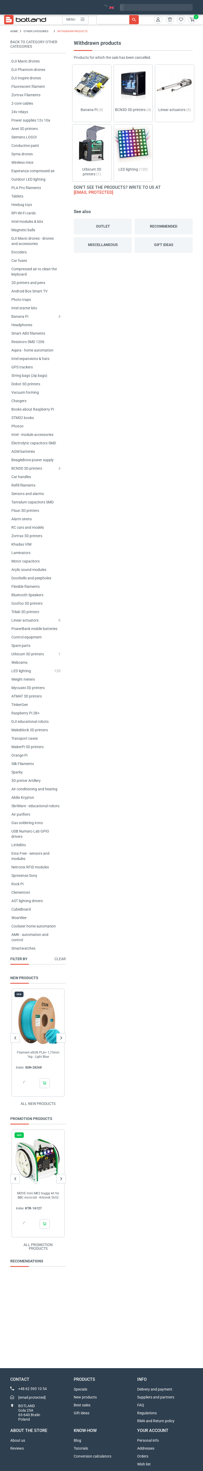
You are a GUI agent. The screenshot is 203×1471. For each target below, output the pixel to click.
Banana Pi (19, 316)
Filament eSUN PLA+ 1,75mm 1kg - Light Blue (38, 1055)
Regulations (147, 1413)
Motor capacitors (25, 561)
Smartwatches (23, 948)
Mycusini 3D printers (28, 688)
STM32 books (22, 418)
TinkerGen (19, 705)
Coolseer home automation (33, 926)
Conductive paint (25, 145)
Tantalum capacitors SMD (32, 502)
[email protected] (93, 192)
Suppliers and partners (155, 1397)
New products (85, 1397)
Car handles (21, 477)
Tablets (17, 196)
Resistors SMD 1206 (27, 342)
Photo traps (21, 299)
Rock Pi (17, 884)
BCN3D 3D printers (26, 468)
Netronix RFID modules (30, 867)
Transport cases (24, 738)
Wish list (144, 1464)
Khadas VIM (21, 544)
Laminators (20, 553)
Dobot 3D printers (25, 384)
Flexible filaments (25, 586)
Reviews (17, 1448)
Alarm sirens (21, 519)
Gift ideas (163, 245)
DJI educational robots (30, 721)
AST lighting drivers (27, 901)
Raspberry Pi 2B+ (25, 713)
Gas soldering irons (27, 823)
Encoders (19, 252)
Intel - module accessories (32, 434)
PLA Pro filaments (26, 188)
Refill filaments (23, 485)
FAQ (140, 1405)
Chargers (18, 401)
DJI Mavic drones (25, 61)
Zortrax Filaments (25, 95)
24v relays (19, 112)
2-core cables (22, 103)
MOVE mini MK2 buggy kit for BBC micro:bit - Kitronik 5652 (38, 1195)
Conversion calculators (92, 1456)
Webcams (19, 662)
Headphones (21, 325)
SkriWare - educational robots (35, 806)
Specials (80, 1389)
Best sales (82, 1405)
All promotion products (38, 1247)
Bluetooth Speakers (27, 595)
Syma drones (22, 154)
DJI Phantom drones (28, 70)
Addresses (145, 1448)
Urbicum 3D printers (27, 654)
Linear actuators (25, 620)
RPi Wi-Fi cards (23, 213)
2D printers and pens (28, 283)
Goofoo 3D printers (27, 603)
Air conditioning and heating (34, 789)
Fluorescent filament (28, 86)
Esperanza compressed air (33, 171)
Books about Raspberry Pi (32, 409)
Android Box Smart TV (29, 291)
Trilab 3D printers (25, 612)
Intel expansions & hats (30, 359)
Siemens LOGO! (24, 137)
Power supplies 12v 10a (30, 120)
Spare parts (20, 645)
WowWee (18, 918)
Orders (142, 1456)
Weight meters (23, 679)
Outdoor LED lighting (28, 179)
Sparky (17, 772)
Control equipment (26, 637)
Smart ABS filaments (28, 333)
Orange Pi (19, 755)
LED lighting (21, 671)
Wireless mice (22, 162)
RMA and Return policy (155, 1421)
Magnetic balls (23, 230)
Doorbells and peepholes (31, 578)
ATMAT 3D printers (26, 696)
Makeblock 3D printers (29, 730)
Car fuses (19, 260)
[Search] (117, 19)
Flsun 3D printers (25, 510)
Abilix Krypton (22, 797)
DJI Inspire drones (26, 78)
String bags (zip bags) (29, 375)
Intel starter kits (24, 308)
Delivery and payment (154, 1389)
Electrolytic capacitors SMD (33, 443)
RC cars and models (27, 527)
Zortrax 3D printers (26, 536)
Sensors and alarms (27, 494)
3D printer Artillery (26, 780)
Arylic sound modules (28, 570)
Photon (17, 426)
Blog (77, 1440)
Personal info (148, 1440)
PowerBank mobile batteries (34, 629)
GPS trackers (22, 367)
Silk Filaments (22, 764)
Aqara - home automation (32, 350)
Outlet (103, 226)
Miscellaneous (103, 245)
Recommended (163, 226)
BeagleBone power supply (32, 460)
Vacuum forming (25, 392)
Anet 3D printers (24, 129)
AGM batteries (23, 451)
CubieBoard (21, 909)
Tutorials (81, 1448)
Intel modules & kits (27, 221)
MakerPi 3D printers (27, 747)
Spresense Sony (24, 875)
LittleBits (18, 845)
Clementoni (20, 892)
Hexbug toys (21, 205)
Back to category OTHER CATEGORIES (33, 44)
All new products (38, 1104)
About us (17, 1440)
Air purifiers (20, 814)
